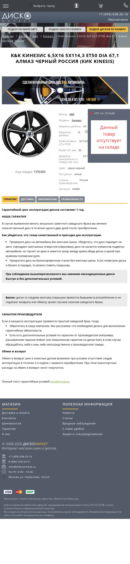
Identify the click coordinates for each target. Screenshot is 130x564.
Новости (69, 413)
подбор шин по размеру (65, 29)
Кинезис (77, 120)
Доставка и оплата (15, 413)
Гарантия (9, 428)
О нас (6, 434)
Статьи (68, 418)
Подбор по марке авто (22, 29)
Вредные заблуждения (79, 423)
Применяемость (72, 199)
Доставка (27, 199)
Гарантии (10, 199)
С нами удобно (73, 428)
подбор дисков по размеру (107, 29)
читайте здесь (59, 381)
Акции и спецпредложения (82, 434)
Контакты (9, 418)
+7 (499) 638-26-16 (113, 14)
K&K (72, 114)
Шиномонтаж (47, 199)
